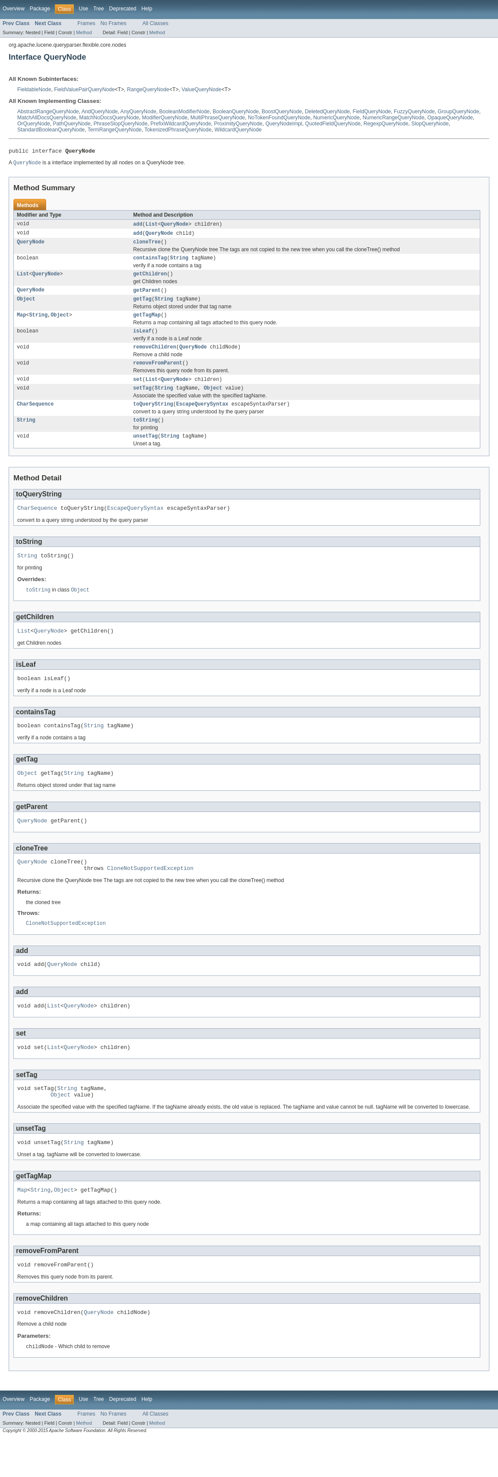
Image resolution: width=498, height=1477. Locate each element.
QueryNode (174, 226)
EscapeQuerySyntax (202, 415)
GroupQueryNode (458, 112)
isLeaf (142, 339)
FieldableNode (34, 89)
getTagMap (147, 322)
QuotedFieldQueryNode (332, 124)
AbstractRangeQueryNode (48, 112)
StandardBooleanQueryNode (51, 130)
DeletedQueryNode (327, 112)
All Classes (155, 23)
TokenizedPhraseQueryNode (177, 130)
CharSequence (35, 415)
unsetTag (145, 449)
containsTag (150, 262)
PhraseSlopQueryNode (120, 124)
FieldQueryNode (372, 112)
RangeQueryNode (148, 89)
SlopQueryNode (430, 124)
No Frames (114, 23)
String (179, 262)
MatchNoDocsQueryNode (109, 118)
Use (83, 9)
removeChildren (154, 355)
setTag (142, 399)
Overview (14, 9)
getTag (142, 305)
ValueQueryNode (201, 89)
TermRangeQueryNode (115, 130)
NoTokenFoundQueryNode (279, 118)
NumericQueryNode (336, 118)
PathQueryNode (71, 124)
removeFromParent (157, 372)
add (137, 226)
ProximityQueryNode (238, 124)
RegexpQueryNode (385, 124)
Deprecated (122, 9)
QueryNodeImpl (283, 124)
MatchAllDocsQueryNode (46, 118)
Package (40, 9)
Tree (98, 9)
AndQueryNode (100, 112)
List (152, 226)
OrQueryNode (33, 124)
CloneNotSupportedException (150, 894)
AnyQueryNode (138, 112)
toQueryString (153, 415)
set (137, 389)
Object (26, 305)
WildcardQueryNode (237, 130)
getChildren (150, 278)
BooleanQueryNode (236, 112)
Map (21, 322)
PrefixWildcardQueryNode (180, 124)
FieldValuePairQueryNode (84, 89)
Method (84, 32)
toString (145, 432)
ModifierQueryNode (164, 118)
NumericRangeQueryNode (393, 118)
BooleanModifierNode (184, 112)
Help (146, 9)
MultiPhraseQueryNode (217, 118)
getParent (147, 295)
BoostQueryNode (282, 112)
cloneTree (147, 245)
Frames (86, 23)
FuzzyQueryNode (414, 112)
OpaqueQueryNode (450, 118)
